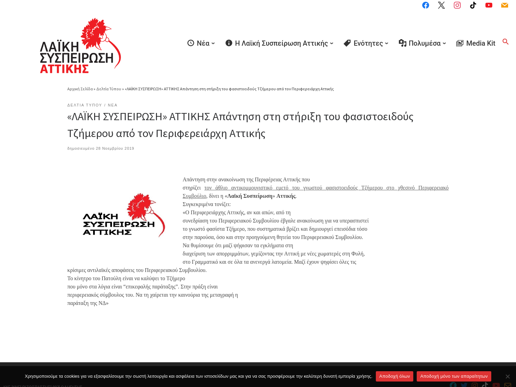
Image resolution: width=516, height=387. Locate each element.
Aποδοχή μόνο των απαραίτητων (453, 376)
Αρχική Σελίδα (80, 68)
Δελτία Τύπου (108, 68)
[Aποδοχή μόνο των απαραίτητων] (507, 376)
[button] (506, 32)
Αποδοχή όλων (394, 376)
